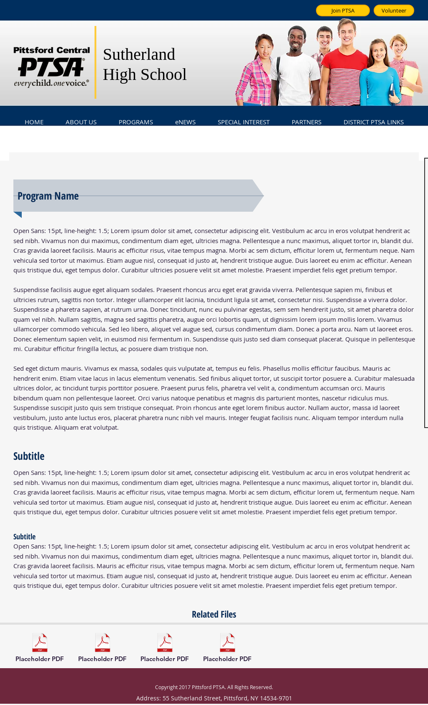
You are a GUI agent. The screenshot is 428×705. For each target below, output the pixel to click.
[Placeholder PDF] (39, 648)
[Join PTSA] (343, 10)
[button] (80, 118)
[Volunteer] (394, 10)
